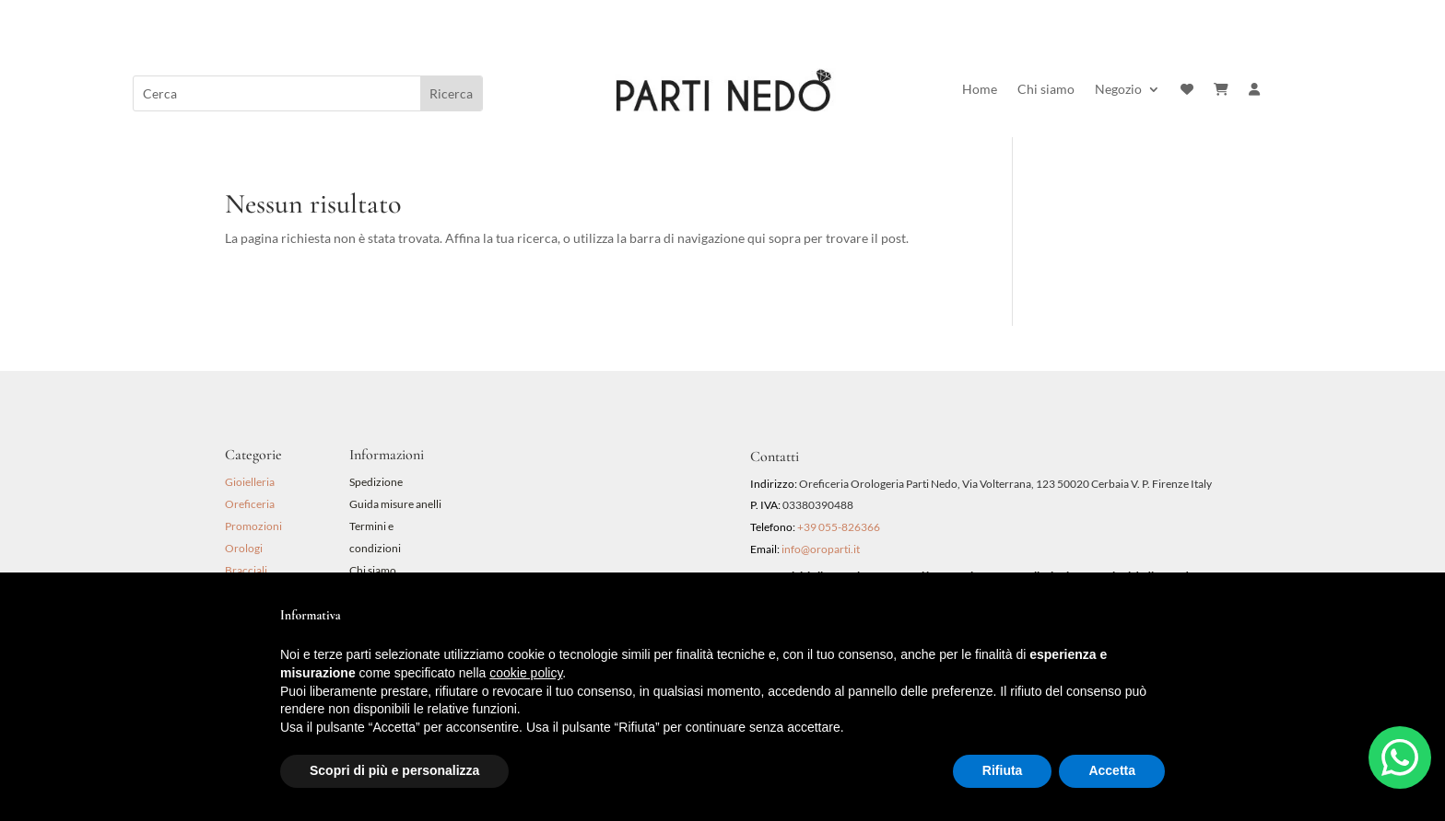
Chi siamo (1046, 90)
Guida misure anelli (395, 504)
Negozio (1118, 90)
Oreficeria (250, 504)
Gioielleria (250, 482)
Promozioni (253, 526)
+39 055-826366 (838, 527)
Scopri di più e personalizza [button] (394, 770)
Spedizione (376, 482)
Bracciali (246, 570)
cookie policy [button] (525, 672)
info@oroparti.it (820, 549)
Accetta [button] (1111, 770)
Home (979, 90)
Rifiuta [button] (1002, 770)
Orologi (244, 548)
